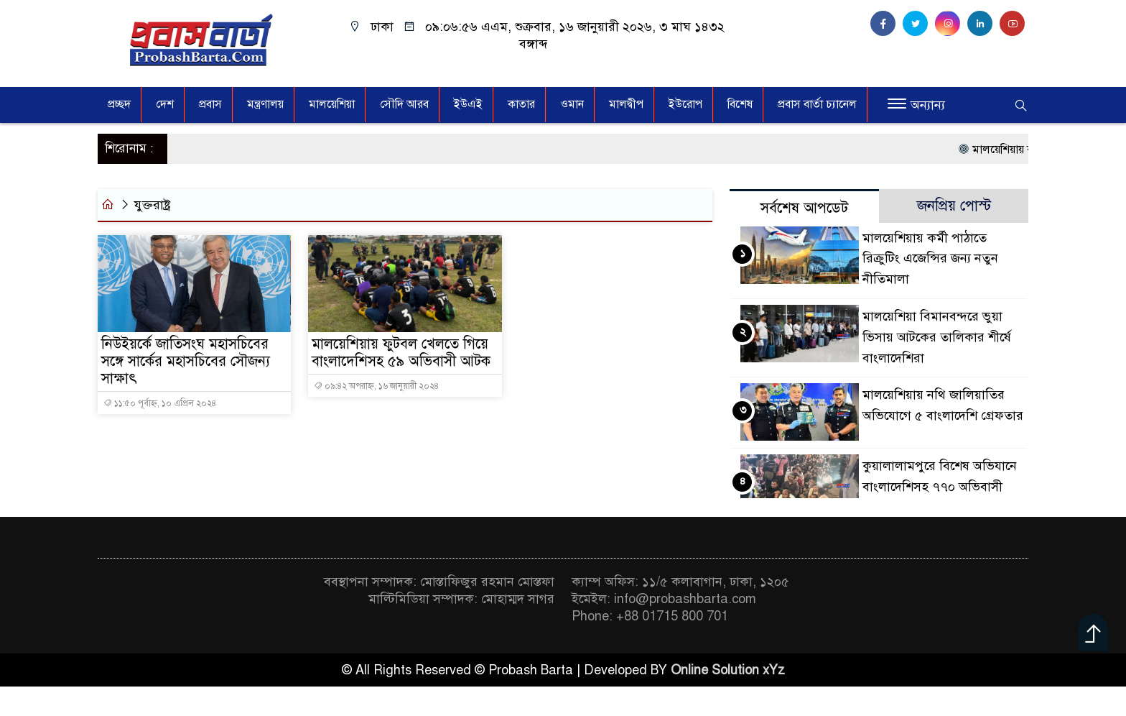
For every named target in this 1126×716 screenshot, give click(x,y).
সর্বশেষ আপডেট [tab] (804, 208)
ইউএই (468, 104)
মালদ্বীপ (626, 104)
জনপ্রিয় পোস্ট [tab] (954, 206)
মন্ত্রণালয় (265, 104)
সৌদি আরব (404, 104)
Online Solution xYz (728, 670)
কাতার (521, 104)
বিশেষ (740, 104)
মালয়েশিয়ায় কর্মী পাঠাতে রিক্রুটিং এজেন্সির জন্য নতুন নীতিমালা (930, 259)
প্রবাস (210, 104)
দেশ (165, 104)
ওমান (572, 104)
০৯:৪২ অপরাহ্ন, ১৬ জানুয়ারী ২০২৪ (376, 386)
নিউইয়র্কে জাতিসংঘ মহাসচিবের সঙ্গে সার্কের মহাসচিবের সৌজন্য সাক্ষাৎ (185, 361)
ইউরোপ (685, 104)
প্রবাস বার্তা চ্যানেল (817, 104)
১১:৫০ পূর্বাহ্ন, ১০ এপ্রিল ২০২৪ (159, 403)
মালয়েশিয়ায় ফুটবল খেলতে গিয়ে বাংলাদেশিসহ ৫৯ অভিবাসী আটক (401, 353)
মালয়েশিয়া (332, 104)
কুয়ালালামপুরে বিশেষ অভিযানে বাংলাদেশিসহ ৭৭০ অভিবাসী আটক (939, 486)
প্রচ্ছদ (119, 104)
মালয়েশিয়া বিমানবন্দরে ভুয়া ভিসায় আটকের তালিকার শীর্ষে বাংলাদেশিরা (936, 337)
